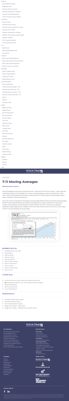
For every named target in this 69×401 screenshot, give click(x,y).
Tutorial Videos (8, 253)
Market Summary (7, 107)
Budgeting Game (7, 6)
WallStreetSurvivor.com (8, 79)
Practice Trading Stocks (8, 71)
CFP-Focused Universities (9, 42)
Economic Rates (6, 118)
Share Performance (7, 133)
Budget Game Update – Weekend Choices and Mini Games (21, 308)
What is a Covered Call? (11, 287)
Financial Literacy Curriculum (10, 9)
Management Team (7, 371)
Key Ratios (5, 131)
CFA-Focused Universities (9, 40)
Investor (4, 164)
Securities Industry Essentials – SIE (11, 94)
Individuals (4, 68)
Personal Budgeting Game (9, 333)
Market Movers (6, 110)
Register (3, 157)
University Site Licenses (8, 29)
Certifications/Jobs (6, 81)
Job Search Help (6, 102)
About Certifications (7, 84)
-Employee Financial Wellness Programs (45, 346)
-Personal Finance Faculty (41, 335)
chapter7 (5, 177)
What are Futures (9, 257)
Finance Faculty (6, 22)
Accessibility (6, 374)
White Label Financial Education (10, 63)
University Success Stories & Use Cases (12, 27)
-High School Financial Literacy (42, 340)
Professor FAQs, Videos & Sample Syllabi (13, 35)
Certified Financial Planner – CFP (11, 89)
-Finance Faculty (39, 333)
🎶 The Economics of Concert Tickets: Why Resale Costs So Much (22, 280)
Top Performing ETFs (8, 112)
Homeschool (5, 53)
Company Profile (6, 154)
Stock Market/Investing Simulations (11, 331)
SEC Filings (5, 141)
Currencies (5, 120)
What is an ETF (9, 270)
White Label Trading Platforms (10, 58)
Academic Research (7, 37)
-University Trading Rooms (42, 336)
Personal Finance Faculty (9, 24)
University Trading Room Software (11, 11)
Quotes (3, 105)
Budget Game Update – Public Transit (15, 306)
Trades (4, 146)
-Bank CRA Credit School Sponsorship (44, 350)
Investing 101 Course (7, 76)
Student (4, 162)
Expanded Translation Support (13, 301)
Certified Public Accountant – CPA (11, 92)
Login (2, 167)
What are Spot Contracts (11, 261)
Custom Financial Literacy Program (11, 17)
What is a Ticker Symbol (11, 268)
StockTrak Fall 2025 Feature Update (14, 299)
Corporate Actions (7, 144)
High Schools (5, 48)
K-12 (2, 45)
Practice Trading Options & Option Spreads (13, 346)
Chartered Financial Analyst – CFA (11, 87)
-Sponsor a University (40, 348)
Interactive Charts (7, 123)
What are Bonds (9, 255)
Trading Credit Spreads (11, 284)
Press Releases (6, 364)
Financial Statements (8, 138)
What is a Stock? (9, 265)
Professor (4, 159)
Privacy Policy (6, 367)
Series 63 (4, 100)
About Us (5, 359)
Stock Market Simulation (8, 4)
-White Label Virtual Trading (42, 343)
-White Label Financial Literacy (42, 345)
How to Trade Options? (11, 289)
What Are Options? (10, 259)
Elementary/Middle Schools (9, 50)
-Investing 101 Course (40, 353)
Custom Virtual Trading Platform (11, 14)
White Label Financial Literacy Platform (12, 61)
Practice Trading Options (8, 74)
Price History (5, 149)
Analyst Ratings (6, 151)
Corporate (3, 55)
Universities (4, 19)
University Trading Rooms (9, 338)
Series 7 (4, 97)
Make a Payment (7, 372)
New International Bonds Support (14, 303)
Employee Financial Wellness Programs (12, 343)
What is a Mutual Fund (11, 263)
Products (3, 1)
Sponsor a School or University (10, 66)
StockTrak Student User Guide (13, 251)
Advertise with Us (7, 362)
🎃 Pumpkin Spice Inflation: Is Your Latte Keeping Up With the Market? (24, 282)
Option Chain (5, 125)
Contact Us (5, 360)
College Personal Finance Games (10, 336)
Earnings (4, 136)
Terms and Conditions (8, 369)
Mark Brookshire (14, 186)
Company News (6, 128)
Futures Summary (7, 115)
